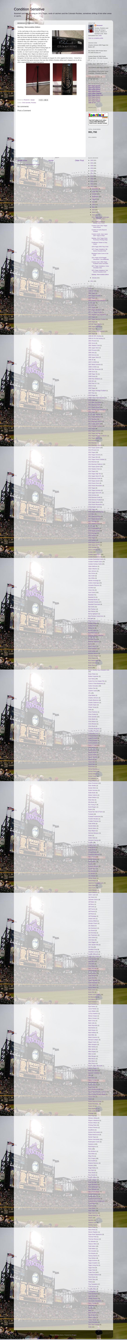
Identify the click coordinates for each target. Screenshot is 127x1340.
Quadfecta (91, 1130)
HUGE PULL (92, 868)
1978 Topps (91, 321)
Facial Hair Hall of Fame (95, 811)
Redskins (91, 1144)
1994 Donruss (92, 355)
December (95, 189)
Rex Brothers (92, 1151)
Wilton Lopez (92, 1317)
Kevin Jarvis (92, 990)
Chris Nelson (92, 721)
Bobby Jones (92, 625)
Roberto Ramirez (93, 1163)
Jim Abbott (91, 925)
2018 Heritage (92, 533)
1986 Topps (91, 329)
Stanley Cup (92, 1225)
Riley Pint (91, 1156)
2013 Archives (92, 440)
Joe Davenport (92, 928)
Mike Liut (91, 1054)
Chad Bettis (91, 695)
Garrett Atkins (92, 826)
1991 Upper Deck (93, 348)
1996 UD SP (92, 102)
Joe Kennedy (92, 933)
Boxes (90, 644)
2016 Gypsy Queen (94, 87)
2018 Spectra (92, 535)
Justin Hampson (93, 980)
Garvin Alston (92, 828)
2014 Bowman (92, 462)
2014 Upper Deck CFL (95, 476)
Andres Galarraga (93, 583)
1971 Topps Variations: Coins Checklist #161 (100, 266)
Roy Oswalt (91, 1175)
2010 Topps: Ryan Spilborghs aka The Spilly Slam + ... (100, 218)
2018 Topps (91, 538)
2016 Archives (92, 495)
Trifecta (90, 1282)
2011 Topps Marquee (94, 417)
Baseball (90, 595)
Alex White (91, 578)
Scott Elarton (92, 1203)
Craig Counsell (92, 738)
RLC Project (92, 1158)
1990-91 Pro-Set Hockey (95, 338)
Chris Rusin (91, 726)
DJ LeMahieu (92, 778)
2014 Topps (91, 471)
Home (51, 160)
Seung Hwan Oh (93, 1215)
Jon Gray (91, 947)
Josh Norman (92, 968)
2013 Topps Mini (93, 457)
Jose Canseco (92, 959)
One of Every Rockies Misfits (96, 1094)
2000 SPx (91, 381)
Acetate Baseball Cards (95, 557)
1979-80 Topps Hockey (95, 324)
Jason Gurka (92, 887)
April (93, 209)
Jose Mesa (91, 961)
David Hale (91, 764)
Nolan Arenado (92, 1084)
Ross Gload (91, 1172)
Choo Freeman (92, 712)
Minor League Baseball (95, 1066)
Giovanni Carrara (93, 840)
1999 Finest (91, 376)
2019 (92, 168)
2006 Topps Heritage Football (97, 390)
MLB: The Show (93, 1070)
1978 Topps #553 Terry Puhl (100, 246)
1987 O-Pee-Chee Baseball (96, 331)
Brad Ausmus (92, 646)
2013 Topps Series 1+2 (95, 95)
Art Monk (91, 587)
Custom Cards (92, 745)
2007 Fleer (91, 393)
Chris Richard (92, 724)
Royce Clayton (92, 1177)
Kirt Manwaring (92, 997)
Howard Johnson (93, 866)
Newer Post (22, 160)
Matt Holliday (92, 1032)
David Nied (91, 766)
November (95, 191)
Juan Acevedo (92, 973)
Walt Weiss (91, 1305)
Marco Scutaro (92, 1018)
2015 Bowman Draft (94, 478)
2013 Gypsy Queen (94, 97)
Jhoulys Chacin (92, 923)
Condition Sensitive (29, 9)
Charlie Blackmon (93, 700)
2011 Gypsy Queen (94, 101)
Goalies (90, 842)
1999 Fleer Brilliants (94, 379)
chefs (89, 709)
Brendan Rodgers (93, 656)
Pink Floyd (91, 1115)
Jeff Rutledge (92, 916)
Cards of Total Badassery (95, 683)
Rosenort (99, 25)
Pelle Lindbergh (93, 1111)
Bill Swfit (90, 618)
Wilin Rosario (92, 1312)
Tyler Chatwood (93, 1293)
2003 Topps (91, 388)
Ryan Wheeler (92, 1189)
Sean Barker (92, 1208)
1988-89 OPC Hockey (94, 336)
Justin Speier (92, 985)
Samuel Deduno (93, 1194)
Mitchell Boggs (92, 1068)
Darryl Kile (91, 759)
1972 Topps (91, 317)
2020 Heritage (92, 547)
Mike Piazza (92, 1063)
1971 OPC (91, 305)
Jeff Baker (91, 902)
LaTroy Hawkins (93, 1013)
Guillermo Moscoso (94, 854)
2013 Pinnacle (92, 450)
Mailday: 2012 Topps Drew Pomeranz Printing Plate (100, 239)
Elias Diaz (91, 800)
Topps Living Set (93, 1265)
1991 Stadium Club (94, 345)
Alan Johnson (92, 571)
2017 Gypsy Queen (94, 519)
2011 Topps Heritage (94, 414)
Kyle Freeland (92, 1001)
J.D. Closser (92, 876)
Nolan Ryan (91, 1087)
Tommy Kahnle (92, 1255)
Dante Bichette (92, 750)
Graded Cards (92, 845)
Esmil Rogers (92, 807)
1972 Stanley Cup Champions (97, 314)
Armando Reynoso (93, 585)
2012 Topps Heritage (94, 433)
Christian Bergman (93, 728)
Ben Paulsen (92, 609)
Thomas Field (92, 1236)
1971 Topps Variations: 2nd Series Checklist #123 (100, 271)
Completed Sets (93, 733)
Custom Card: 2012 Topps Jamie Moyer (99, 226)
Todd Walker (92, 1248)
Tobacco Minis (92, 1244)
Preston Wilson (92, 1122)
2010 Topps (91, 400)
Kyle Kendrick (92, 1004)
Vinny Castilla (92, 1303)
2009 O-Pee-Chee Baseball (96, 397)
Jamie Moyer (92, 880)
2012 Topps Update (94, 438)
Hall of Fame (92, 857)
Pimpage (91, 1113)
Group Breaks (92, 852)
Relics (90, 1149)
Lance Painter (92, 1008)
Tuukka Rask (92, 1289)
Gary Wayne (92, 830)
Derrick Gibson (92, 773)
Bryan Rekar (92, 674)
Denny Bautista (92, 769)
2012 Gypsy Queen (94, 99)
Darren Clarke (92, 754)
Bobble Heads (92, 623)
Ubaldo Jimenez (93, 1298)
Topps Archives (92, 1260)
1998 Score (91, 371)
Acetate (90, 552)
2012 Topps (91, 428)
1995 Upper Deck (93, 357)
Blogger (74, 1335)
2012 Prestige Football (95, 426)
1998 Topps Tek (93, 374)
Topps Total (91, 1270)
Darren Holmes (92, 757)
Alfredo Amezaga (93, 580)
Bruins (90, 667)
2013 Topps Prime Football (96, 459)
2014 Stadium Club (94, 469)
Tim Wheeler (92, 1241)
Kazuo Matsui (92, 987)
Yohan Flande (92, 1320)
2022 (92, 160)
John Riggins (92, 942)
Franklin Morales (93, 819)
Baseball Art (91, 597)
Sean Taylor (91, 1210)
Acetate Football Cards (95, 561)
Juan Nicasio (92, 975)
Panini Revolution (93, 1104)
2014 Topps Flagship (95, 93)
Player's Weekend (93, 1120)
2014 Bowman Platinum (95, 464)
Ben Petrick (91, 611)
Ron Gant (91, 1170)
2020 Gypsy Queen (94, 545)
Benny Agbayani (93, 614)
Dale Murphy (92, 747)
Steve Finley (92, 1227)
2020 (92, 165)
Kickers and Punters (94, 994)
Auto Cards (91, 592)
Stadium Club (92, 1222)
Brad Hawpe (92, 651)
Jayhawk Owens (93, 899)
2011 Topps (91, 412)
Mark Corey (91, 1020)
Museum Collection (94, 1073)
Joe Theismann (92, 935)
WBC (89, 1310)
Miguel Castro (92, 1042)
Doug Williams (92, 781)
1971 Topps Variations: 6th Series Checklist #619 (99, 250)
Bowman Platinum (93, 641)
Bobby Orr (91, 628)
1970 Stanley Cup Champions (97, 300)
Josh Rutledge (92, 970)
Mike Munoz (92, 1058)
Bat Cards (91, 606)
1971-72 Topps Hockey (95, 312)
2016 (92, 176)
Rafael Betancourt (93, 1134)
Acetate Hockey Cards (95, 564)
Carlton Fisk (91, 688)
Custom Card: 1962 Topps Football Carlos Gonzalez (100, 262)
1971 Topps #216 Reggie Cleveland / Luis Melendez (100, 258)
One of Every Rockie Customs (97, 1092)
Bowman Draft (92, 639)
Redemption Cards (94, 1142)
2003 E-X (91, 386)
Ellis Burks (91, 802)
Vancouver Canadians (94, 1301)
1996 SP (90, 359)
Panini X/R (91, 1106)
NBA (89, 1075)
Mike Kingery (92, 1051)
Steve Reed (91, 1229)
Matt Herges (92, 1030)
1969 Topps (91, 298)
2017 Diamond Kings (94, 516)
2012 (92, 186)
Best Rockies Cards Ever (95, 616)
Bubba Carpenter (93, 676)
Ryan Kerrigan (92, 1182)
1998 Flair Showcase (94, 369)
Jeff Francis (91, 909)
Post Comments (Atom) (32, 164)
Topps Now (91, 1267)
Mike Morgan (92, 1056)
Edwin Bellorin (92, 797)
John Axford (91, 937)
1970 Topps (91, 303)
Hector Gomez (92, 859)
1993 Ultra (91, 352)
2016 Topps (91, 509)
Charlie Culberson (93, 702)
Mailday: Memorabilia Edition (100, 274)
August (94, 199)
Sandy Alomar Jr (93, 1196)
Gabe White (91, 823)
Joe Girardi (91, 930)
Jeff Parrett (91, 911)
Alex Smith (91, 576)
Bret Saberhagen (93, 660)
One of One (91, 1096)
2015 (92, 178)
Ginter (90, 835)
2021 (92, 163)
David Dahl (91, 762)
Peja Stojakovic (92, 1108)
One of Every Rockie (94, 1089)
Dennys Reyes (92, 771)
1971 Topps (91, 307)
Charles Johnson (93, 698)
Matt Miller (91, 1035)
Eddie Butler (92, 792)
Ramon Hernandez (94, 1139)
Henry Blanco (92, 861)
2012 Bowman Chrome (95, 421)
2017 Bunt (91, 514)
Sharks (90, 1217)
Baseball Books (93, 599)
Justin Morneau (92, 982)
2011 (92, 281)
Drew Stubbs (92, 785)
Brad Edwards (92, 648)
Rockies (33, 102)
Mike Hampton (92, 1044)
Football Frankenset (94, 816)
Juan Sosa (91, 978)
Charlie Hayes (92, 705)
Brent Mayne (92, 658)
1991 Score (91, 343)
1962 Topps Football (94, 295)
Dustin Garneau (93, 790)
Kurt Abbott (91, 999)
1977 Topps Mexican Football (97, 319)
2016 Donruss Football (95, 500)
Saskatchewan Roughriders (96, 1201)
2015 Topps (91, 488)
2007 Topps (91, 395)
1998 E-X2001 (92, 367)
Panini (90, 1099)
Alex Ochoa (91, 573)
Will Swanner (92, 1315)
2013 (92, 184)
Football (90, 814)
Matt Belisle (91, 1028)
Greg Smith (91, 849)
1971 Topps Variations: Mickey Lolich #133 (98, 222)
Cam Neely (91, 678)
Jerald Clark (91, 918)
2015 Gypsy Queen (94, 89)
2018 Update (92, 540)
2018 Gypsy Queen (94, 530)
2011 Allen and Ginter (94, 402)
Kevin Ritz (91, 992)
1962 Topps (91, 293)
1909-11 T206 (92, 291)
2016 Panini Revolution (95, 504)
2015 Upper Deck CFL (95, 492)
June (93, 204)
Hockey (90, 864)
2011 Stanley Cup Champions (97, 409)
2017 (92, 173)
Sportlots (91, 1220)
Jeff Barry (91, 904)
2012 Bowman (92, 419)
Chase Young (92, 707)
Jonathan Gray (92, 949)
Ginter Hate (91, 838)
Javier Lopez (92, 895)
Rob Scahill (91, 1160)
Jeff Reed (91, 914)
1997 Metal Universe (94, 364)
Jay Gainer (91, 897)
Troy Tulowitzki (92, 1284)
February (95, 215)
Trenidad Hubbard (93, 1274)
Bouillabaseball (92, 633)
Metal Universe (92, 1037)
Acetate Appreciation (94, 554)
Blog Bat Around (93, 621)
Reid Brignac (92, 1146)
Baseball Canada (93, 602)
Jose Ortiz (91, 963)
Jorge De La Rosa (93, 956)
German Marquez (93, 833)
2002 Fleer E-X (92, 383)
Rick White (91, 1153)
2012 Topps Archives (94, 431)
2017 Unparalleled (93, 528)
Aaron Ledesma (93, 549)
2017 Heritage (92, 521)
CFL (89, 693)
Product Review (93, 1127)
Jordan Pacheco (93, 954)
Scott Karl (91, 1206)
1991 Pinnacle (92, 341)
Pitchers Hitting (92, 1118)
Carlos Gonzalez (93, 686)
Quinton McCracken (94, 1132)
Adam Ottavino (92, 568)
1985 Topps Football (94, 326)
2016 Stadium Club (94, 507)
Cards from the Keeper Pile (96, 681)
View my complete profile (95, 38)
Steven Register (93, 1232)
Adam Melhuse (92, 566)
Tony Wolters (92, 1258)
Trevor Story (92, 1279)
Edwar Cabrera (92, 795)
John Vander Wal (93, 944)
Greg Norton (92, 847)
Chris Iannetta (26, 102)
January (94, 278)
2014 (92, 181)
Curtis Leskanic (92, 743)
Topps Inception (93, 1263)
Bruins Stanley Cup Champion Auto (98, 670)
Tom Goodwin (92, 1251)
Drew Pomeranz (93, 783)
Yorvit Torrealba (93, 1322)
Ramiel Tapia (92, 1137)
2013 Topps (91, 452)
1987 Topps (91, 333)
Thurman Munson (93, 1239)
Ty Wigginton (92, 1291)
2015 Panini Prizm (93, 483)
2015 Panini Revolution (95, 485)
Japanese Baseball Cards (96, 883)
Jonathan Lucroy (93, 952)
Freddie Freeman (93, 821)
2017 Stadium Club (94, 523)
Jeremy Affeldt (92, 921)
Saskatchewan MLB (94, 1198)
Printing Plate (92, 1125)
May (93, 207)
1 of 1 (90, 288)
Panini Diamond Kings (95, 1101)
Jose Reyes (91, 966)
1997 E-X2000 (92, 362)
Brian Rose (91, 665)
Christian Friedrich (93, 731)
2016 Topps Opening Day (95, 511)
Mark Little (91, 1023)
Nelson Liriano (92, 1080)
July (93, 202)
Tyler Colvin (91, 1296)
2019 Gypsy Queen (94, 542)
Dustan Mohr (92, 788)
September (95, 196)
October (94, 194)
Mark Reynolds (92, 1025)
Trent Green (91, 1277)
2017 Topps (91, 526)
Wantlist (90, 1308)
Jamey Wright (92, 878)
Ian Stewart (91, 873)
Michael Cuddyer (93, 1039)
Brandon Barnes (93, 653)
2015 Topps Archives (94, 490)
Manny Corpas (92, 1016)
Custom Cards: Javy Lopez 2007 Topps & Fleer (100, 234)
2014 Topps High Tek (94, 473)
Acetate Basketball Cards (95, 559)
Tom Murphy (92, 1253)
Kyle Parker (91, 1006)
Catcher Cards (92, 690)
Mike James (91, 1049)
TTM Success (92, 1286)
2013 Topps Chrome (94, 454)
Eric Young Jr (92, 804)
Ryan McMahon (93, 1184)
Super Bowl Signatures (95, 1234)
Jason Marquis (92, 890)
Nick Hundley (92, 1082)
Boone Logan (92, 630)
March (94, 212)
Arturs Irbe (91, 590)
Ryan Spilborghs (93, 1187)
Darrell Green (92, 752)
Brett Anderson (92, 663)
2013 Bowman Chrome (95, 445)
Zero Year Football (93, 1324)
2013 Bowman (92, 443)
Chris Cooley (92, 714)
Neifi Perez (91, 1077)
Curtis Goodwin (92, 740)
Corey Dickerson (93, 736)
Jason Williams (92, 892)
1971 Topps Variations (94, 310)
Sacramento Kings (93, 1191)
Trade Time (91, 1272)
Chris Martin (92, 719)
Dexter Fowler (92, 776)
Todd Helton (91, 1246)
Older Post (79, 160)
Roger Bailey (92, 1168)
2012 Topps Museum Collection (97, 435)
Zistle (100, 35)
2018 (92, 171)
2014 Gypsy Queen (94, 91)
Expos (90, 809)
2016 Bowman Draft (94, 497)
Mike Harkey (92, 1046)
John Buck (91, 940)
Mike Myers (91, 1061)
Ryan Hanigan (92, 1179)
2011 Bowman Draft (94, 405)
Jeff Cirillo (91, 906)
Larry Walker (92, 1011)
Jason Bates (92, 885)
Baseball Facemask (94, 604)
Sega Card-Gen (93, 1213)
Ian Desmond (92, 871)
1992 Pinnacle (92, 350)
